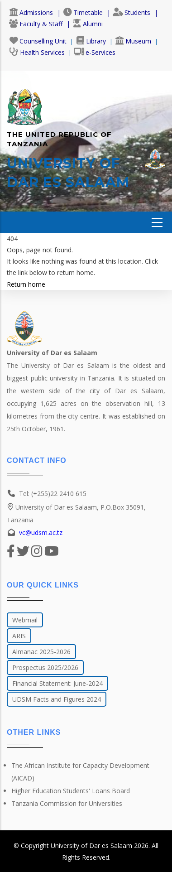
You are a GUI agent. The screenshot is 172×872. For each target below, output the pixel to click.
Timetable (83, 12)
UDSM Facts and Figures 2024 (56, 699)
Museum (133, 41)
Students (131, 12)
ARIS (19, 635)
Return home (26, 284)
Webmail (25, 620)
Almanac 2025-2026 (41, 651)
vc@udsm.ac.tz (40, 532)
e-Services (94, 52)
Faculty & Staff (35, 23)
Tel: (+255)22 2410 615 (52, 493)
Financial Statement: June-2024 (57, 683)
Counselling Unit (38, 41)
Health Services (37, 52)
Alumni (87, 23)
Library (91, 41)
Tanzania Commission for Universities (66, 803)
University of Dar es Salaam (91, 845)
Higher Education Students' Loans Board (70, 790)
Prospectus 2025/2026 (45, 667)
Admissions (31, 12)
